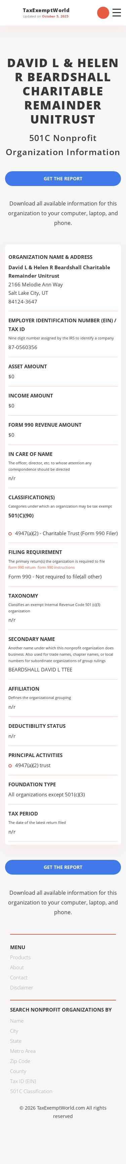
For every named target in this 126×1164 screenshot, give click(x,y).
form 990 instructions (56, 567)
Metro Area (23, 1050)
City (14, 1030)
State (16, 1040)
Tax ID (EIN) (23, 1081)
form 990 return (22, 567)
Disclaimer (21, 987)
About (17, 967)
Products (20, 957)
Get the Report (63, 178)
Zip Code (20, 1061)
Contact (19, 977)
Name (17, 1020)
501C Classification (31, 1091)
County (18, 1071)
